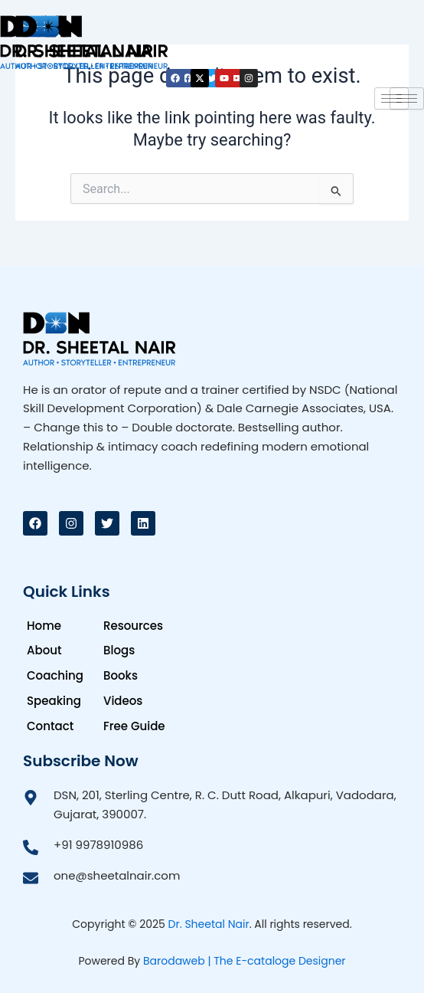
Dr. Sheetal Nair (209, 924)
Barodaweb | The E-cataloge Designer (244, 960)
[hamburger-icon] (391, 98)
